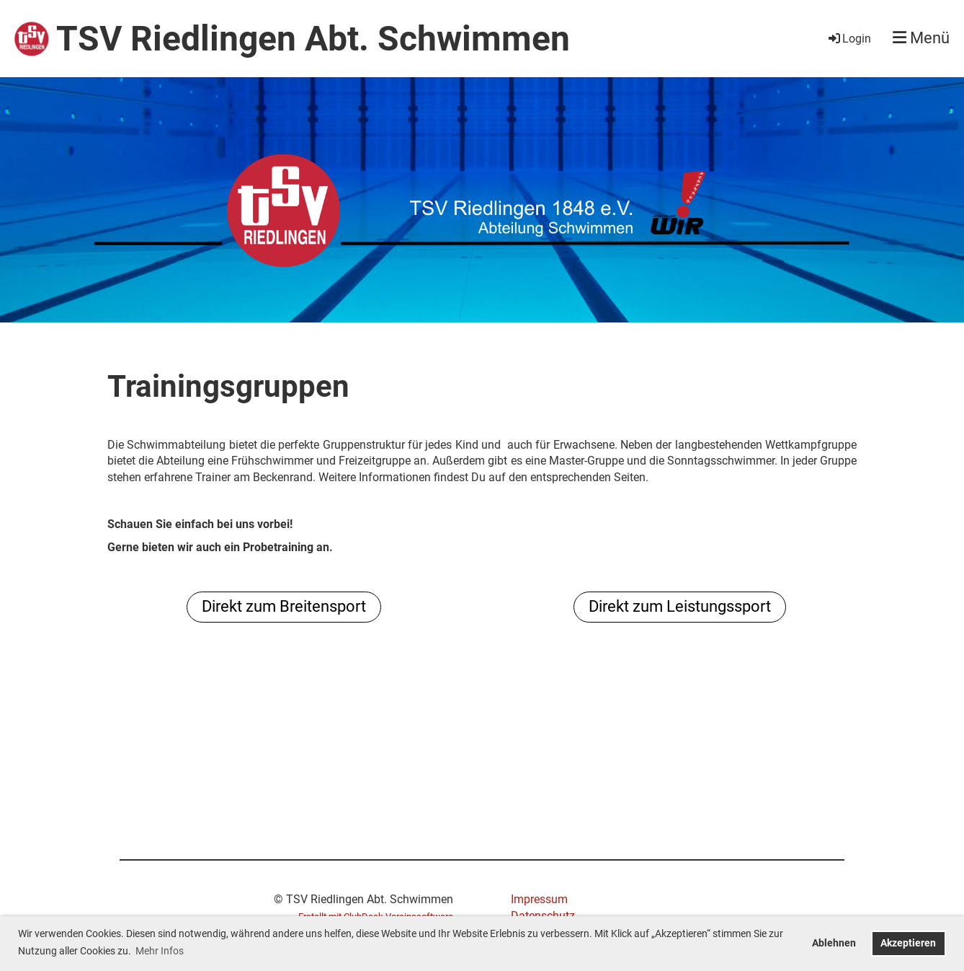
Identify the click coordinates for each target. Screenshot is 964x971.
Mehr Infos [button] (159, 951)
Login (848, 38)
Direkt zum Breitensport (284, 606)
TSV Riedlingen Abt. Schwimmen (313, 38)
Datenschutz (543, 916)
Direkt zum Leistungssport (680, 606)
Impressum (539, 899)
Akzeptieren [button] (908, 943)
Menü (921, 38)
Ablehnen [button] (834, 943)
